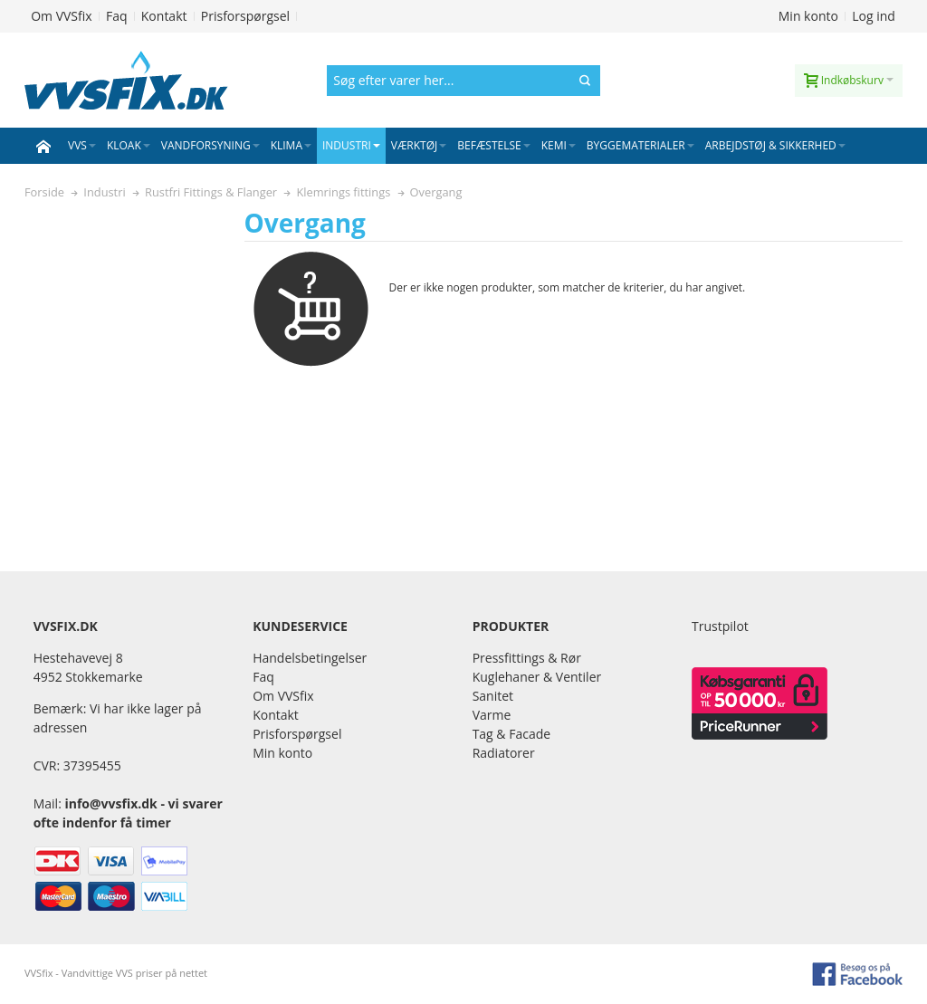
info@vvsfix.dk (110, 803)
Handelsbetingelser (310, 657)
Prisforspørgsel (245, 15)
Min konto (808, 15)
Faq (117, 15)
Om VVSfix (61, 15)
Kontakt (164, 15)
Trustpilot (720, 626)
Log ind (873, 15)
